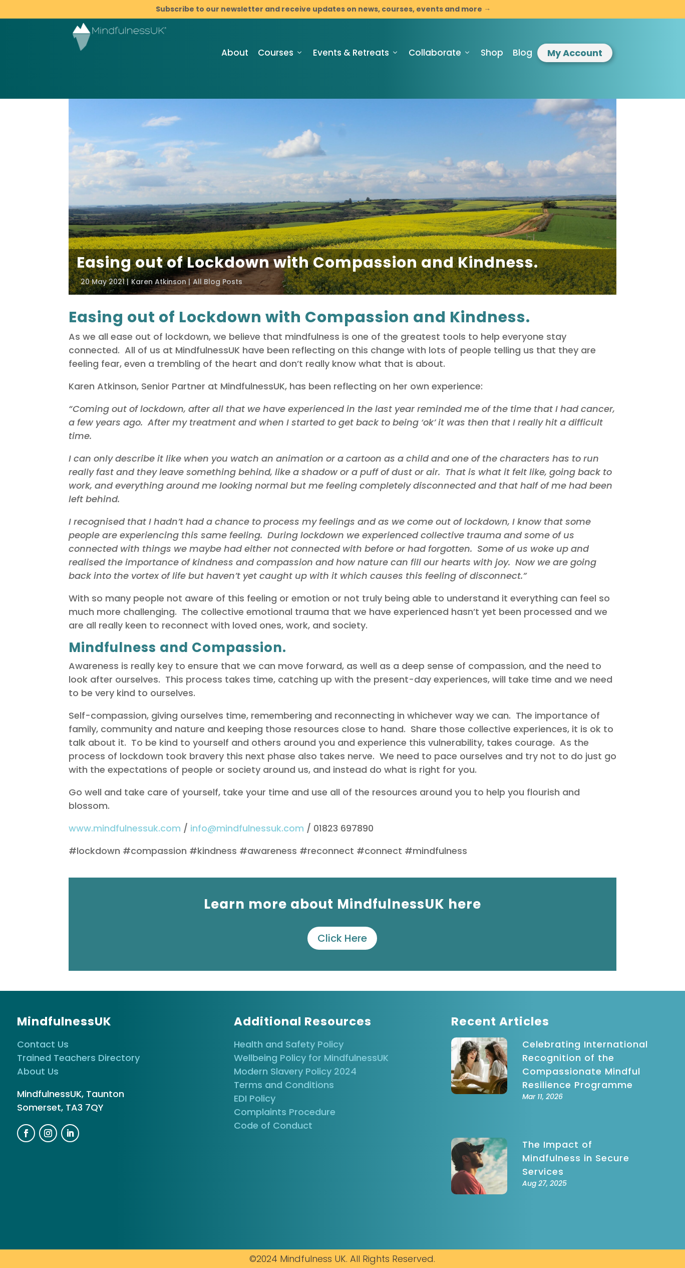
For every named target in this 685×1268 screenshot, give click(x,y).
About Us (38, 1071)
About (234, 53)
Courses (280, 52)
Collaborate (440, 52)
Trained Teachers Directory (78, 1057)
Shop (492, 53)
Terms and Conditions (284, 1085)
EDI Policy (254, 1098)
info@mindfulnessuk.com (247, 828)
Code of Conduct (273, 1125)
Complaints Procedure (284, 1112)
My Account (574, 53)
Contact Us (43, 1044)
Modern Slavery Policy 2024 (295, 1071)
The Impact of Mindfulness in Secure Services (575, 1158)
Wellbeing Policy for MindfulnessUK (311, 1057)
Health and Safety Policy (289, 1044)
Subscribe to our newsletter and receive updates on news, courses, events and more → (323, 9)
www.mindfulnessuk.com (125, 828)
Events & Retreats (356, 52)
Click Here (342, 938)
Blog (522, 53)
